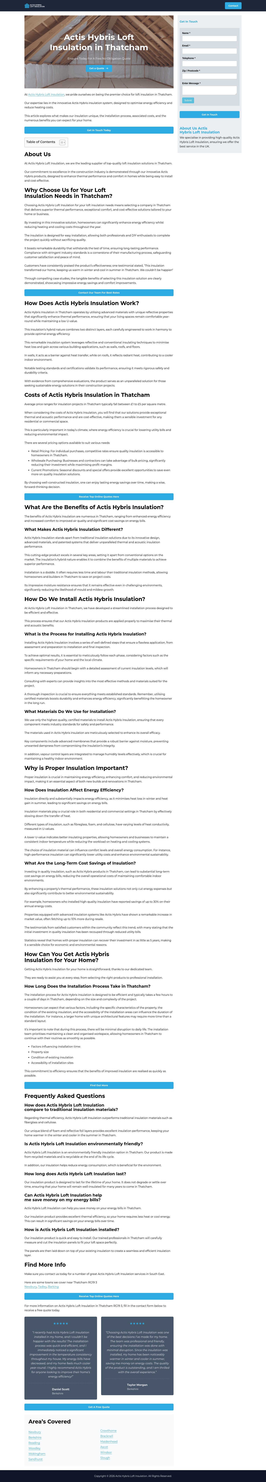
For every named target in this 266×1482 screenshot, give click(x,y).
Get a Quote (99, 68)
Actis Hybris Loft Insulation (46, 94)
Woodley (34, 1448)
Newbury (30, 1286)
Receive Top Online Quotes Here (99, 496)
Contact (233, 5)
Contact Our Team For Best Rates (99, 292)
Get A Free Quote (99, 1407)
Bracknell (106, 1436)
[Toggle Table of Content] (60, 142)
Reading (34, 1443)
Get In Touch (209, 114)
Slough (105, 1457)
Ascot (104, 1447)
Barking (53, 1286)
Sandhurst (35, 1459)
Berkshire (34, 1437)
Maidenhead (109, 1441)
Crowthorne (108, 1430)
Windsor (106, 1452)
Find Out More (99, 1085)
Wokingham (36, 1453)
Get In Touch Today (99, 130)
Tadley (42, 1286)
